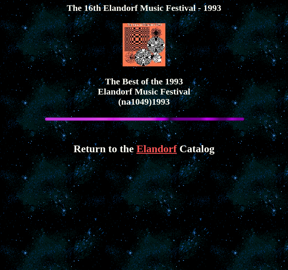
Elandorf (156, 148)
